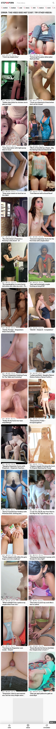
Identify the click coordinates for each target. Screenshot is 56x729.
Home (9, 727)
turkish (5, 8)
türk (34, 8)
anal (20, 8)
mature (41, 8)
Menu (51, 722)
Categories (46, 727)
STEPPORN (7, 3)
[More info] (25, 53)
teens (27, 8)
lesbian (13, 8)
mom (49, 8)
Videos (28, 727)
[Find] (53, 3)
